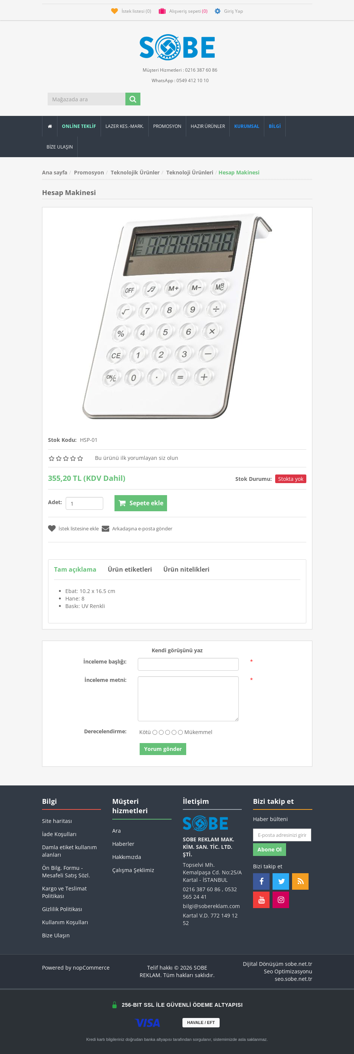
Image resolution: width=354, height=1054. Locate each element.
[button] (275, 126)
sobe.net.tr (298, 963)
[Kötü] (154, 732)
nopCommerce (91, 967)
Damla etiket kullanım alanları (69, 851)
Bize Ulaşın (60, 147)
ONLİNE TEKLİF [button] (79, 126)
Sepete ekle (146, 503)
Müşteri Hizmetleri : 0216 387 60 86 (177, 69)
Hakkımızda (126, 856)
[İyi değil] (161, 732)
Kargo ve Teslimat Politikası (64, 892)
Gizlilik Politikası (62, 909)
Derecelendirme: (105, 731)
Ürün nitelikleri (187, 569)
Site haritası (57, 820)
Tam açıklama (75, 569)
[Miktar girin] (84, 503)
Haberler (123, 843)
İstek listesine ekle (79, 528)
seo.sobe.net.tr (293, 978)
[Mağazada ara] (87, 99)
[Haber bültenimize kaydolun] (282, 835)
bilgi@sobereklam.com (211, 906)
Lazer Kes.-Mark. (124, 126)
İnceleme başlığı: (105, 661)
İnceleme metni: (105, 679)
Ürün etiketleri (130, 569)
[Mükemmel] (180, 732)
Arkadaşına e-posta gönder (142, 528)
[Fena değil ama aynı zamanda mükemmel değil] (167, 732)
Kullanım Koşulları (65, 922)
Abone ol (270, 849)
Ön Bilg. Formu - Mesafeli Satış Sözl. (66, 871)
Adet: (55, 502)
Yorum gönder (163, 748)
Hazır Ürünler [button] (208, 126)
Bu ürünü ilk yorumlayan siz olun (136, 457)
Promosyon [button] (167, 126)
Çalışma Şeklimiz (133, 870)
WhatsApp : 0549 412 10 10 (177, 80)
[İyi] (174, 732)
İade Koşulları (59, 834)
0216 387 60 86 (201, 889)
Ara (116, 830)
